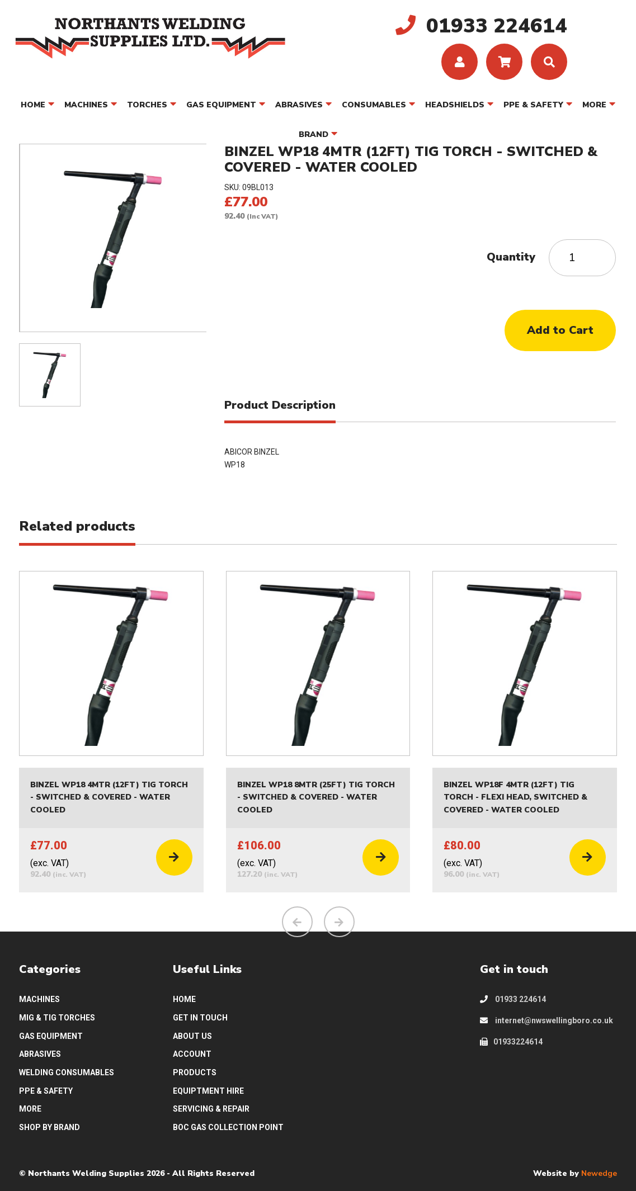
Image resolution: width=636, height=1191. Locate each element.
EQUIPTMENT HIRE (208, 1090)
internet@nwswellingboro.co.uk (546, 1020)
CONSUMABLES (374, 105)
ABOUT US (192, 1036)
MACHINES (86, 105)
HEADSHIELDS (454, 105)
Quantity (511, 256)
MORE (594, 105)
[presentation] (297, 922)
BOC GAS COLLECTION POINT (228, 1127)
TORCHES (147, 105)
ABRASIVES (299, 105)
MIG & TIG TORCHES (57, 1017)
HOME (33, 105)
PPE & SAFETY (533, 105)
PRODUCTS (194, 1072)
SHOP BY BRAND (49, 1127)
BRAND (313, 134)
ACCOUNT (192, 1054)
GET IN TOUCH (200, 1017)
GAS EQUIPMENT (221, 105)
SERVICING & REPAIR (211, 1108)
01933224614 (511, 1041)
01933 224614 (513, 999)
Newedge (599, 1173)
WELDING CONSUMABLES (66, 1072)
